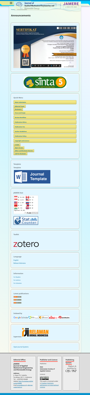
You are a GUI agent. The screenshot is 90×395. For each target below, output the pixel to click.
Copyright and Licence (22, 141)
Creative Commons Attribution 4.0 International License (49, 385)
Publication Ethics (20, 122)
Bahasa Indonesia (20, 263)
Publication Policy (20, 136)
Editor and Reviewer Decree (24, 151)
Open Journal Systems (21, 347)
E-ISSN (17, 145)
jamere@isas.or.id (22, 385)
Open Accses (19, 148)
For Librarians (18, 283)
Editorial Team (19, 106)
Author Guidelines (21, 131)
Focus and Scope (20, 113)
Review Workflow (20, 117)
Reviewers (18, 109)
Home (13, 9)
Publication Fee (20, 127)
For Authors (17, 280)
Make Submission (20, 102)
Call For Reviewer (20, 154)
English (16, 260)
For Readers (17, 277)
